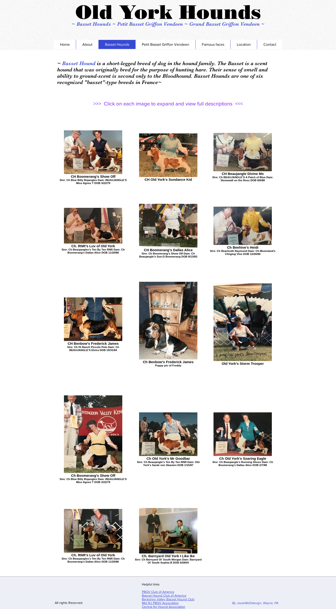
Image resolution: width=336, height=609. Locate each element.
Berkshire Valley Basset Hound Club (168, 599)
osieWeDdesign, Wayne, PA (258, 603)
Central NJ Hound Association (163, 607)
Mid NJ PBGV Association (160, 603)
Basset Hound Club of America (164, 595)
